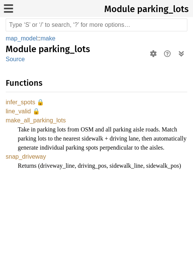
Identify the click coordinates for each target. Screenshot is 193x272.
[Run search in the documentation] (96, 25)
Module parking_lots (146, 9)
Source (15, 59)
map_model (22, 38)
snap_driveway (26, 167)
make (49, 38)
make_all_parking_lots (37, 121)
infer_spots (21, 102)
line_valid (19, 112)
